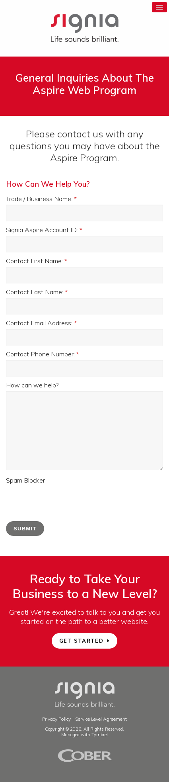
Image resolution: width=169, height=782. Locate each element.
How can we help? (32, 385)
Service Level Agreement (101, 719)
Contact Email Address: (41, 323)
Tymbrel (99, 734)
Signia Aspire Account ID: (44, 230)
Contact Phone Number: (42, 354)
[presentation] (66, 501)
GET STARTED (81, 640)
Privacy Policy (56, 719)
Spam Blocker (25, 480)
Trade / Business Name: (41, 199)
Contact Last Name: (37, 292)
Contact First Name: (36, 261)
